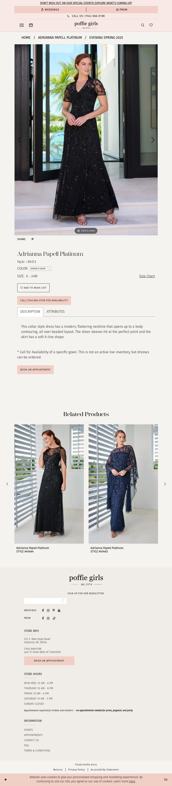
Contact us (31, 740)
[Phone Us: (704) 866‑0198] (86, 16)
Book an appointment (49, 660)
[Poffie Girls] (86, 25)
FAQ (26, 745)
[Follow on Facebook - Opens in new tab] (43, 618)
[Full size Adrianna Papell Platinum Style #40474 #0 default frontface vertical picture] (86, 139)
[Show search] (143, 25)
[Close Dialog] (5, 779)
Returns (58, 769)
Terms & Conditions (37, 750)
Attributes (56, 312)
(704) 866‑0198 (33, 649)
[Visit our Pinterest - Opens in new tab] (53, 610)
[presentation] (49, 484)
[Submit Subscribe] (62, 601)
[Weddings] (50, 9)
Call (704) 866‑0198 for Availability (44, 300)
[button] (21, 25)
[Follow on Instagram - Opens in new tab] (48, 618)
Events (28, 730)
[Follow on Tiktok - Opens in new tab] (54, 618)
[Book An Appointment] (30, 25)
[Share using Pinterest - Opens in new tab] (32, 239)
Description (30, 312)
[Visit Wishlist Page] (151, 25)
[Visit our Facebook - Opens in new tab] (43, 610)
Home (26, 37)
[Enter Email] (45, 601)
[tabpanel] (86, 139)
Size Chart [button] (147, 276)
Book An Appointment (35, 369)
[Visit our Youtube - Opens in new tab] (59, 610)
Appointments (33, 735)
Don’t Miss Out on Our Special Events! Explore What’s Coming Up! (86, 3)
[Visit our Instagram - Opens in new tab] (48, 610)
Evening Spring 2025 (106, 37)
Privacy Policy (76, 769)
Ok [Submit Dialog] (166, 779)
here (132, 781)
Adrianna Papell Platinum (60, 37)
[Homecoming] (122, 9)
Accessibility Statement (105, 769)
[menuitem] (50, 9)
